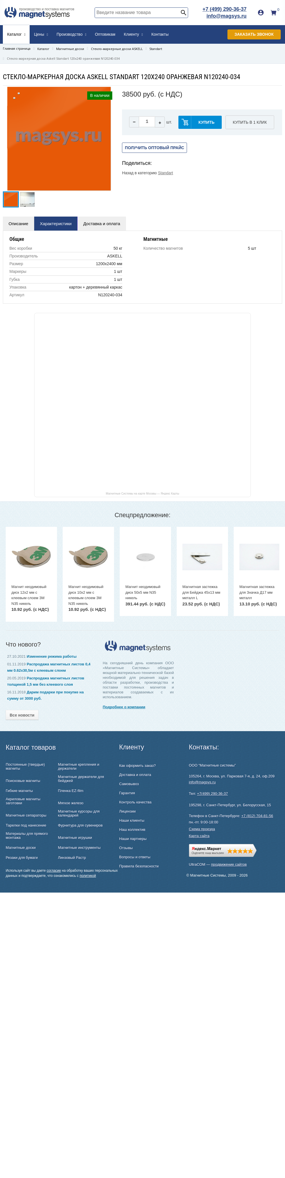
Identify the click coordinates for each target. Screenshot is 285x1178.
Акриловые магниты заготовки (23, 801)
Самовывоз (129, 784)
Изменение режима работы (52, 656)
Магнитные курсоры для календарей (78, 813)
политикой (88, 876)
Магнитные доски (21, 848)
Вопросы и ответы (134, 857)
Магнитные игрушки (75, 838)
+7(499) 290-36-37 (212, 793)
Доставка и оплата (101, 223)
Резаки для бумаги (22, 858)
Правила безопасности (139, 866)
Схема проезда (202, 829)
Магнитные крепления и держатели (78, 767)
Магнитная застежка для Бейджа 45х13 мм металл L (201, 592)
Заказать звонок (254, 34)
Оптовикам (105, 34)
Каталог (16, 34)
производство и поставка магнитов (46, 9)
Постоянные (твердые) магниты (25, 767)
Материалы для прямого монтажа (27, 836)
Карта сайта (199, 836)
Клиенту (133, 34)
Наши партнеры (132, 839)
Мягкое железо (71, 803)
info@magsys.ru (226, 16)
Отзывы (126, 848)
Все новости (22, 715)
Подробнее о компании (124, 707)
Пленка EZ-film (70, 791)
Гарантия (127, 793)
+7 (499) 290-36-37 (224, 9)
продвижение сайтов (229, 864)
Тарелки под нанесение (26, 825)
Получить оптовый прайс (154, 147)
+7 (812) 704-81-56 (257, 816)
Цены (41, 34)
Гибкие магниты (19, 791)
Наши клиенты (131, 820)
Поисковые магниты (23, 781)
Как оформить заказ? (137, 765)
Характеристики (56, 223)
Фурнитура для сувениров (80, 825)
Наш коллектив (132, 829)
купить (206, 122)
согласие (54, 871)
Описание (18, 223)
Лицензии (127, 811)
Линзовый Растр (72, 858)
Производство (71, 34)
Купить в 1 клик (250, 122)
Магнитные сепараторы (26, 815)
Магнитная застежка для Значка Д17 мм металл (256, 592)
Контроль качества (135, 802)
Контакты (159, 34)
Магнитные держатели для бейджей (81, 779)
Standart (165, 173)
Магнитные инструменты (79, 848)
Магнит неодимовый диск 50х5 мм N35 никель (142, 592)
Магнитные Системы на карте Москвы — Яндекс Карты (142, 493)
